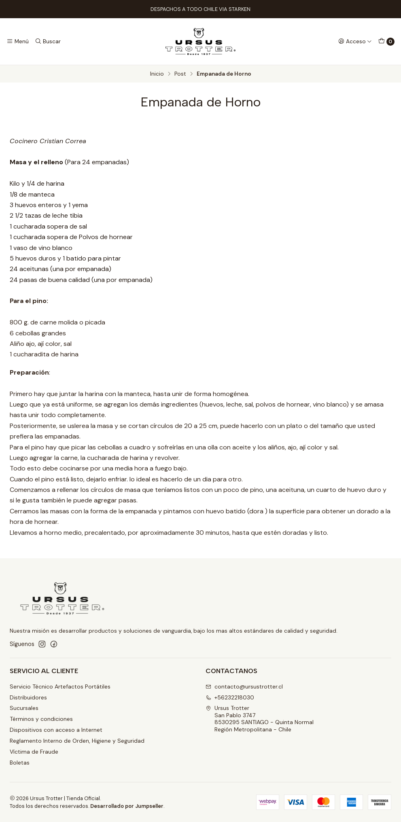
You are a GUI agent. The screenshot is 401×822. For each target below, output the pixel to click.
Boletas (20, 762)
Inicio (157, 74)
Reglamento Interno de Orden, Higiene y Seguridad (77, 740)
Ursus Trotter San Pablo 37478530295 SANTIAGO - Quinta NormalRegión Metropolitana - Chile (260, 718)
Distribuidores (28, 697)
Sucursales (24, 708)
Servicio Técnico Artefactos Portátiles (60, 686)
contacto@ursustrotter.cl (244, 686)
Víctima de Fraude (34, 751)
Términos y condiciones (41, 718)
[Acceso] (355, 41)
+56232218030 (230, 697)
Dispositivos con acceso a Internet (56, 729)
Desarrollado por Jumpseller (126, 806)
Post (180, 74)
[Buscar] (47, 41)
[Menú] (17, 41)
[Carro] (386, 41)
